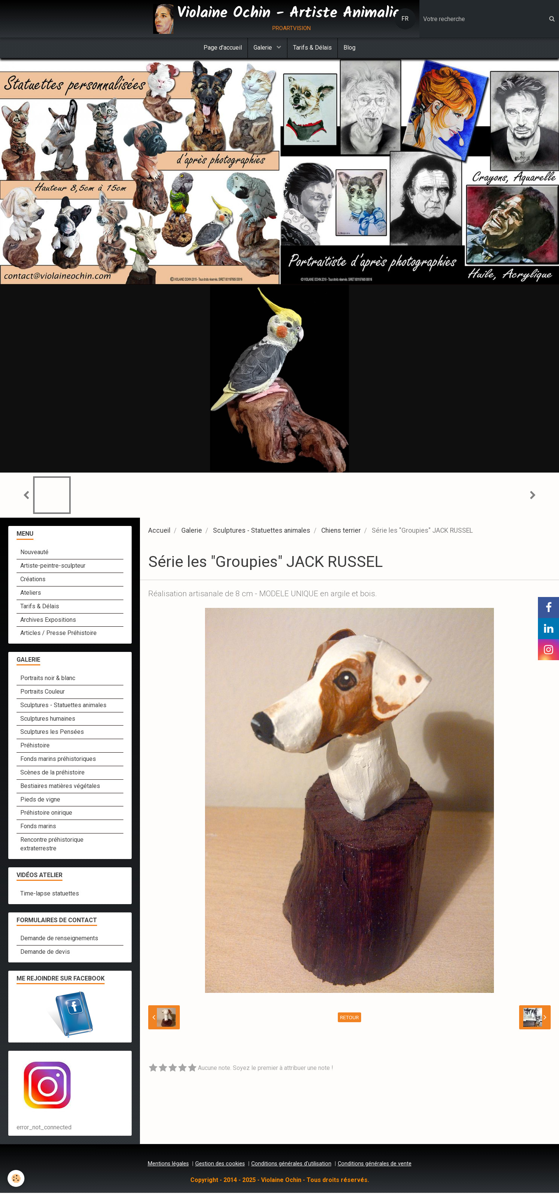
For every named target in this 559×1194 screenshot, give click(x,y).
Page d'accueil (223, 47)
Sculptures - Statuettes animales (261, 531)
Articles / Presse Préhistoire (58, 634)
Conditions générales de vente (375, 1165)
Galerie (263, 47)
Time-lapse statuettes (49, 894)
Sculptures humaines (47, 719)
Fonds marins (38, 827)
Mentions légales (168, 1165)
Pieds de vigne (40, 800)
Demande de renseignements (59, 939)
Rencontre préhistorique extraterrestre (52, 845)
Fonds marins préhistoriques (58, 760)
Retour (349, 1018)
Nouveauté (34, 553)
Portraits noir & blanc (47, 679)
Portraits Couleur (42, 692)
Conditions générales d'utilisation (291, 1165)
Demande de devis (45, 952)
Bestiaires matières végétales (60, 787)
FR (405, 18)
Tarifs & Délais (312, 47)
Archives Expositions (48, 620)
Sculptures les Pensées (52, 732)
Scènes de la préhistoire (52, 773)
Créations (33, 580)
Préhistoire (35, 746)
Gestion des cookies (220, 1165)
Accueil (159, 531)
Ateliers (30, 593)
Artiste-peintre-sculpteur (52, 566)
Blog (349, 47)
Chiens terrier (341, 531)
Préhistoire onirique (46, 813)
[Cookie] (16, 1178)
